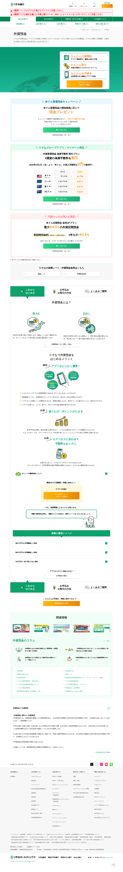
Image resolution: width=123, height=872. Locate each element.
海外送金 (96, 793)
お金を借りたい (56, 772)
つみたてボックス (36, 776)
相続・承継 (76, 780)
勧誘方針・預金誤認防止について (74, 834)
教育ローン (55, 809)
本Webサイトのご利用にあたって (36, 834)
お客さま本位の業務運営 (56, 837)
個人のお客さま (23, 19)
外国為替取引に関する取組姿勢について (22, 842)
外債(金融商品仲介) (36, 817)
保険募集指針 (107, 837)
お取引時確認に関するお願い (42, 842)
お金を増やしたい (36, 772)
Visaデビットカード (99, 797)
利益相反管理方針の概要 (71, 837)
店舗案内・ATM (72, 6)
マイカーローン (56, 805)
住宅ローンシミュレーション (60, 784)
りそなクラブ (97, 784)
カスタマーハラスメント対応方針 (77, 842)
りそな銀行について (100, 19)
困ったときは (84, 6)
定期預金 (33, 793)
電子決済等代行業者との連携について (21, 839)
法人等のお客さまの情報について (39, 837)
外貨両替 (96, 788)
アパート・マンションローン (60, 818)
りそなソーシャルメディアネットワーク (21, 764)
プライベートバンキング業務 (81, 788)
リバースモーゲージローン (59, 822)
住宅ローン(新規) (56, 776)
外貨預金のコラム (24, 640)
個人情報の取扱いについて (92, 834)
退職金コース (34, 809)
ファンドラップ (35, 784)
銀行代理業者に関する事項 (59, 842)
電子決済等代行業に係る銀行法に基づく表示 (45, 839)
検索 (94, 6)
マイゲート (97, 776)
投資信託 (33, 780)
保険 (74, 776)
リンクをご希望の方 (64, 839)
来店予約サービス (99, 813)
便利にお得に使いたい (100, 772)
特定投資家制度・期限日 (86, 837)
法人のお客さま (48, 19)
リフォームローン (57, 813)
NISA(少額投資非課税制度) (38, 788)
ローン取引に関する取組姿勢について (93, 839)
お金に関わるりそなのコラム (102, 817)
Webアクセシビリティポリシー (55, 834)
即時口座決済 (97, 809)
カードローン (55, 788)
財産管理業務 (76, 784)
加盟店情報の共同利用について (19, 837)
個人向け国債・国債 (36, 813)
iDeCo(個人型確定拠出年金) (80, 793)
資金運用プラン (35, 805)
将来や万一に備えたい (79, 772)
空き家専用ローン (57, 826)
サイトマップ (14, 834)
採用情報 (22, 834)
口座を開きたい (14, 772)
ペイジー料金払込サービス (101, 805)
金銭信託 (33, 797)
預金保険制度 (98, 837)
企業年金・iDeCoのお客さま (74, 19)
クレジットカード (99, 801)
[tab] (27, 291)
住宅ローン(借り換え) (58, 780)
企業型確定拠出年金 (78, 797)
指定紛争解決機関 (76, 839)
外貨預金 (33, 801)
